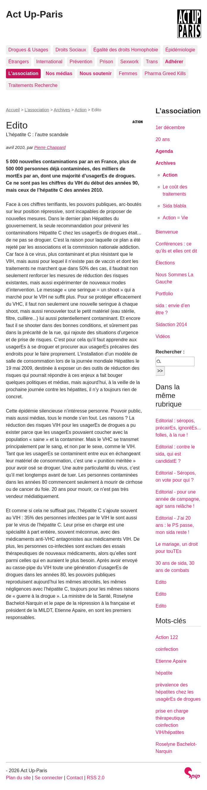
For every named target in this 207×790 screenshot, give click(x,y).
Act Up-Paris (34, 14)
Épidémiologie (180, 49)
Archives (62, 109)
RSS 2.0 (96, 777)
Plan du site (18, 777)
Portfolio (164, 293)
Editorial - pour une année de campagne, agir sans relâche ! (178, 499)
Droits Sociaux (71, 49)
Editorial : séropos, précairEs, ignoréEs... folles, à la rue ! (178, 427)
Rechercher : (170, 351)
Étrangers (18, 61)
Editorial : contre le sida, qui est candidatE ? (175, 454)
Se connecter (49, 777)
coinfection (167, 649)
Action (81, 109)
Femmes (128, 73)
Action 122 (167, 637)
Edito (161, 582)
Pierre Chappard (50, 147)
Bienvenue (167, 231)
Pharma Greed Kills (165, 73)
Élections (165, 262)
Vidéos (163, 336)
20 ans (163, 139)
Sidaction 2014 (171, 324)
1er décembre (170, 127)
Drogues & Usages (28, 49)
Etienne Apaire (171, 661)
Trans (152, 61)
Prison (106, 61)
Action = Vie (175, 217)
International (49, 61)
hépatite (164, 672)
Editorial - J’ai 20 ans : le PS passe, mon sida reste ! (175, 525)
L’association (37, 109)
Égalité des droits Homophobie (125, 49)
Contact (75, 777)
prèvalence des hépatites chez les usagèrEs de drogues (178, 692)
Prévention (80, 61)
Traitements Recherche (33, 85)
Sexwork (129, 61)
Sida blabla (174, 205)
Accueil (13, 109)
